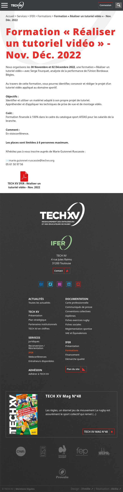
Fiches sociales (73, 324)
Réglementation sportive (78, 328)
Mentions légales (25, 488)
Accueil (10, 16)
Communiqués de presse (78, 307)
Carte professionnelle (76, 302)
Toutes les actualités (39, 302)
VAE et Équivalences (76, 333)
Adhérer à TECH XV (39, 373)
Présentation (35, 315)
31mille (85, 489)
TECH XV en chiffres (39, 328)
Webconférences (37, 356)
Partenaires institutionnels (43, 324)
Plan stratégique (37, 319)
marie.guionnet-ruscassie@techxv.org (31, 160)
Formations (44, 16)
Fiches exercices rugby (77, 320)
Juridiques (34, 341)
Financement (72, 354)
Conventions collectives (77, 311)
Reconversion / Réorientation (37, 346)
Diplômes (70, 315)
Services (22, 16)
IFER (32, 16)
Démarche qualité (75, 359)
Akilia (114, 489)
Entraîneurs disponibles (41, 361)
